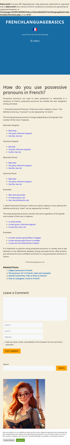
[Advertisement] (35, 60)
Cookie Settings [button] (9, 440)
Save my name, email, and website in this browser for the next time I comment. (34, 343)
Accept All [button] (20, 440)
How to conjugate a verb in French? (24, 278)
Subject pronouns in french (20, 270)
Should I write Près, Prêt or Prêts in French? (27, 276)
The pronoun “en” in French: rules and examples (29, 273)
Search (6, 364)
